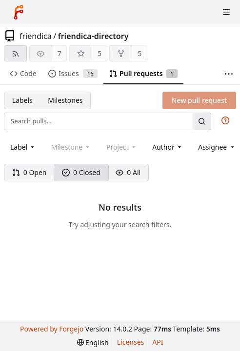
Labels (22, 100)
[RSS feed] (15, 53)
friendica (36, 36)
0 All (128, 172)
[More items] (228, 73)
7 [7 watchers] (59, 53)
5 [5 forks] (139, 53)
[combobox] (23, 147)
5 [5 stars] (99, 53)
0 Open (29, 172)
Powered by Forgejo (51, 328)
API (157, 342)
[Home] (18, 12)
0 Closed (81, 172)
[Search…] (202, 121)
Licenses (130, 342)
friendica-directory (93, 36)
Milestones (65, 100)
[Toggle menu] (226, 12)
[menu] (93, 342)
